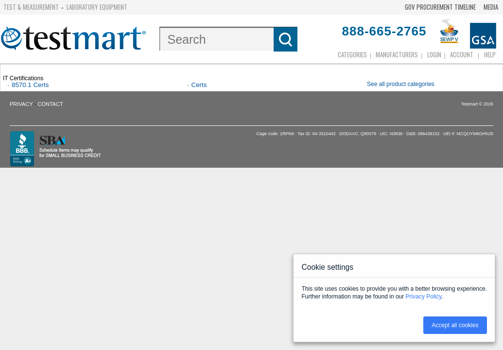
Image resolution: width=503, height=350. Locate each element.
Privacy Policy (424, 296)
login (434, 54)
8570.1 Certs (30, 84)
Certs (199, 84)
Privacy (21, 104)
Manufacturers (397, 54)
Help (490, 54)
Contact (50, 104)
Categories (352, 54)
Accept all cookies (455, 325)
